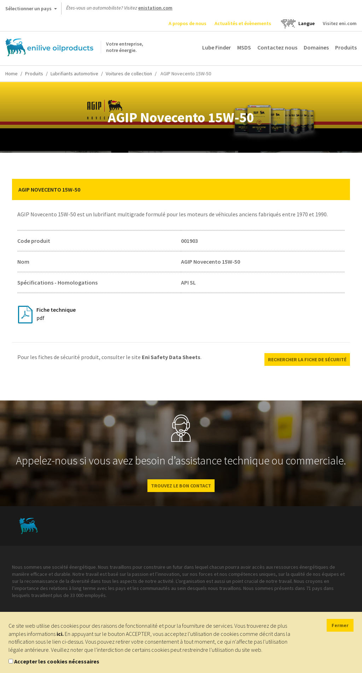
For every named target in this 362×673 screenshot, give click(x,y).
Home (11, 73)
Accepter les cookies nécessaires (56, 661)
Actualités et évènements (243, 23)
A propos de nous (187, 23)
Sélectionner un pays (31, 9)
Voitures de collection (129, 73)
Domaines (316, 47)
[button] (339, 189)
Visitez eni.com (340, 23)
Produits (346, 47)
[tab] (181, 189)
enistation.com (155, 8)
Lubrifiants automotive (74, 73)
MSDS (244, 47)
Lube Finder (216, 47)
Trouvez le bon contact (181, 485)
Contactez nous (277, 47)
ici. (60, 633)
